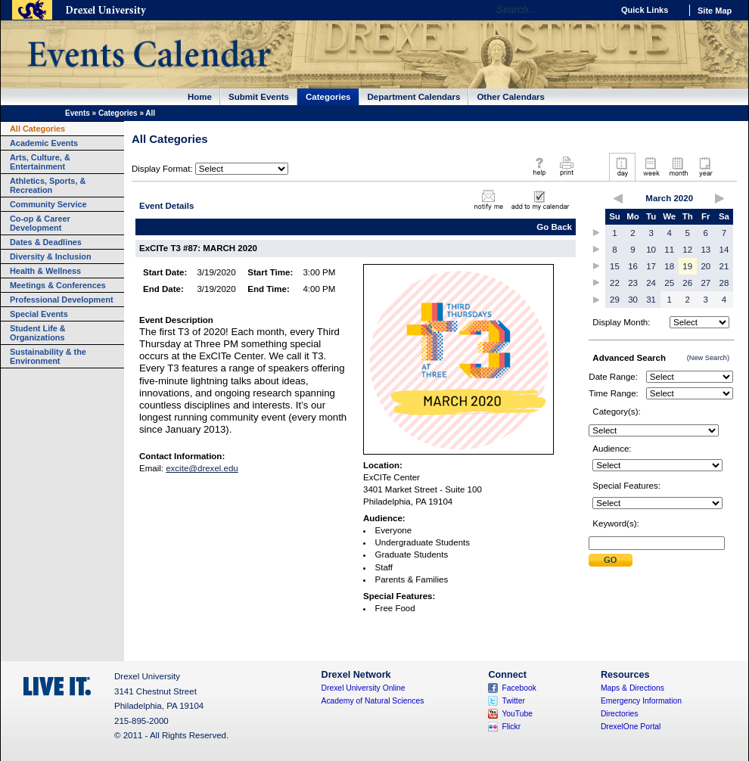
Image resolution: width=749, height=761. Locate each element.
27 (705, 282)
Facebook (519, 688)
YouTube (517, 714)
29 (615, 299)
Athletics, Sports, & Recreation (47, 185)
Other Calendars (511, 96)
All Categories (37, 128)
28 (724, 282)
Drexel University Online (364, 688)
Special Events (39, 313)
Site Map (715, 10)
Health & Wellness (45, 270)
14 (724, 249)
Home (200, 96)
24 (651, 282)
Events (77, 113)
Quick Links (644, 9)
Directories (620, 714)
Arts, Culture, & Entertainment (40, 162)
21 (724, 266)
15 (615, 266)
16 (633, 266)
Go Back (554, 226)
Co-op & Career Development (40, 223)
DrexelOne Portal (630, 726)
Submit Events (258, 96)
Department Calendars (414, 96)
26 (687, 282)
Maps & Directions (632, 688)
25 (669, 282)
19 (687, 266)
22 (615, 282)
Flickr (511, 726)
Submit (610, 560)
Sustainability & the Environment (48, 356)
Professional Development (61, 299)
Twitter (513, 701)
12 (687, 249)
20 (705, 266)
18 (669, 266)
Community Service (48, 204)
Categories (328, 96)
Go (597, 10)
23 (633, 282)
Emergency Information (641, 701)
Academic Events (44, 143)
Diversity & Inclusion (51, 256)
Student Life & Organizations (38, 333)
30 (633, 299)
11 (669, 249)
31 (651, 299)
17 (651, 266)
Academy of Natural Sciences (373, 701)
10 (651, 249)
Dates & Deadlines (46, 242)
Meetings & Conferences (58, 285)
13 (705, 249)
